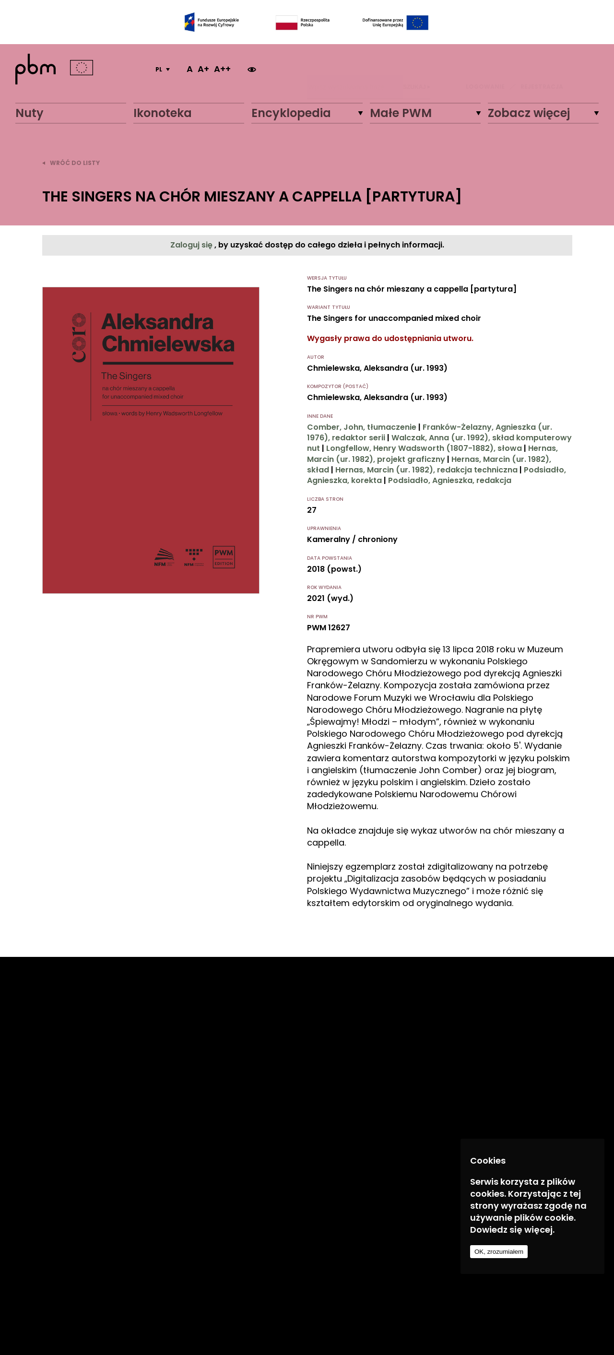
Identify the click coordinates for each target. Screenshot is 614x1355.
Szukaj (416, 69)
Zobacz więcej (529, 113)
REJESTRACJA (541, 69)
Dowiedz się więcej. (512, 1230)
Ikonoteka (162, 113)
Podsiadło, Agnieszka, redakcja (449, 480)
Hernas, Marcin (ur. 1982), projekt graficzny (432, 453)
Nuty (29, 113)
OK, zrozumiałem (498, 1251)
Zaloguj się (192, 244)
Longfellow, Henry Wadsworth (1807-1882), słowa (424, 448)
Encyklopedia (291, 113)
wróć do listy (71, 163)
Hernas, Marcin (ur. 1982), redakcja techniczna (426, 469)
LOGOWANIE (485, 69)
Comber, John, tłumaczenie (361, 427)
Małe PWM (401, 113)
